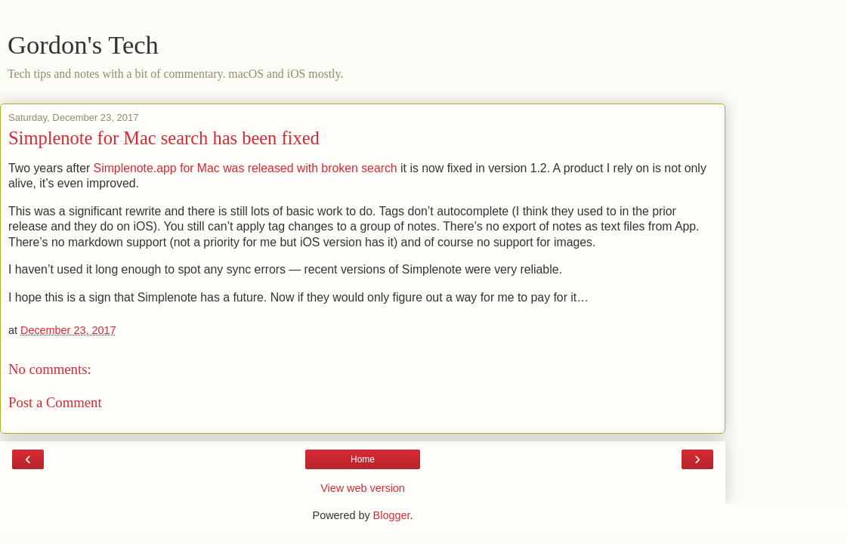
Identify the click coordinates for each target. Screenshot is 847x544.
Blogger (391, 515)
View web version (362, 488)
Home (363, 459)
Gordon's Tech (83, 44)
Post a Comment (55, 402)
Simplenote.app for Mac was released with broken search (245, 168)
